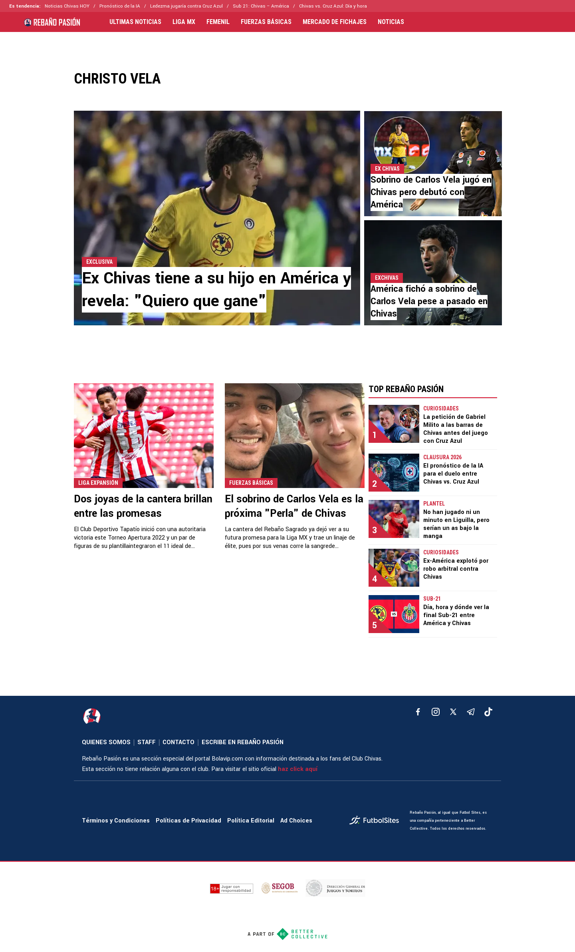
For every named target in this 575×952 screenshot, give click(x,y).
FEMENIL (218, 22)
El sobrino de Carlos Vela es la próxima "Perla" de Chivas (294, 506)
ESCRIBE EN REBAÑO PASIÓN (243, 742)
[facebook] (418, 712)
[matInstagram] (435, 712)
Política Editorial (250, 821)
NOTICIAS (391, 22)
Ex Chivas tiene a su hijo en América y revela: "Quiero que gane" (216, 290)
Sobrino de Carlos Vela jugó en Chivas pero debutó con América (431, 192)
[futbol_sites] (376, 821)
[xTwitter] (453, 712)
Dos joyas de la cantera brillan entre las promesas (143, 506)
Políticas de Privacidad (188, 821)
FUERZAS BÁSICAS (266, 22)
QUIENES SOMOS (106, 742)
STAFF (146, 742)
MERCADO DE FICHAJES (335, 22)
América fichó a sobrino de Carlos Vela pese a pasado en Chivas (429, 301)
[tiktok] (488, 712)
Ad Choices (296, 821)
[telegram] (471, 712)
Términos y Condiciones (116, 821)
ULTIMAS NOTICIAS (135, 22)
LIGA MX (183, 22)
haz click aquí (297, 769)
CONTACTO (178, 742)
